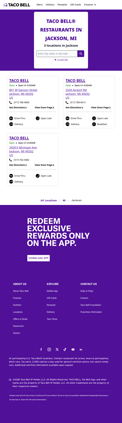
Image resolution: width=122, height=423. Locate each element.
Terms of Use (63, 395)
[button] (27, 284)
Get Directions (18, 107)
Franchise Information (91, 312)
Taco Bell (19, 80)
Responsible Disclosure (98, 395)
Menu (40, 4)
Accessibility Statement (78, 395)
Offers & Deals (20, 319)
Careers (84, 298)
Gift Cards (75, 4)
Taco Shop (52, 319)
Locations (18, 312)
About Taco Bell (20, 291)
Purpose (88, 4)
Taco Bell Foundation (90, 305)
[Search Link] (81, 53)
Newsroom (18, 326)
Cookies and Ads (15, 395)
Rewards (62, 4)
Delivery (50, 4)
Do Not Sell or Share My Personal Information (27, 400)
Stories (16, 333)
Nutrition (17, 305)
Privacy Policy (29, 395)
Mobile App (52, 291)
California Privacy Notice (46, 395)
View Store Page (45, 107)
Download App (38, 258)
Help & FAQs (86, 291)
